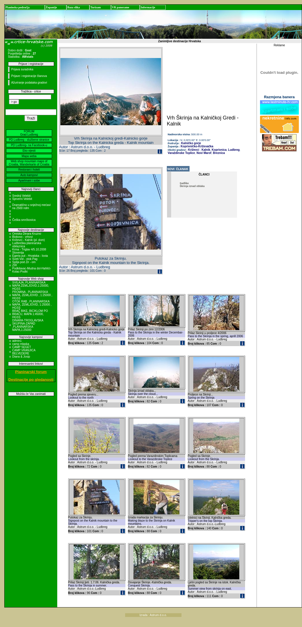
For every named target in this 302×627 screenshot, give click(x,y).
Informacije (148, 7)
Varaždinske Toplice (181, 153)
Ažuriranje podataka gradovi (29, 82)
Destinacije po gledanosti (30, 379)
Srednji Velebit (21, 195)
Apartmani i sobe (29, 180)
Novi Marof (203, 153)
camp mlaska (20, 344)
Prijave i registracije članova (29, 76)
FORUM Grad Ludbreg (29, 133)
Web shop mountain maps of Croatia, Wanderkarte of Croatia (29, 163)
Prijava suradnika (22, 69)
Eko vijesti (28, 150)
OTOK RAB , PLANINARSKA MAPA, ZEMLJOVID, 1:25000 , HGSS (32, 304)
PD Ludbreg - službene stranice (29, 139)
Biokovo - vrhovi (22, 236)
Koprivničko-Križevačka (197, 146)
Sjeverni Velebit (22, 198)
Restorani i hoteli (29, 169)
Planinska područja (17, 7)
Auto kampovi (29, 175)
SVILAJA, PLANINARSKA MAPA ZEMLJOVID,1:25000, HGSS (30, 285)
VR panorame (120, 7)
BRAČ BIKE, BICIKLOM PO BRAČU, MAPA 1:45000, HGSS (30, 314)
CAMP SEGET (21, 347)
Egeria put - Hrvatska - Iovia (30, 255)
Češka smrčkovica (24, 219)
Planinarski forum (31, 372)
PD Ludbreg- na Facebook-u (29, 145)
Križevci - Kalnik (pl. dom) (28, 240)
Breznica (218, 153)
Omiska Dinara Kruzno (26, 233)
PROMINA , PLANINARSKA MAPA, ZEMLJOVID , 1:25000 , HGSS (32, 295)
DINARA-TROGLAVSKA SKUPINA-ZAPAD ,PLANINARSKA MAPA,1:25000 (27, 325)
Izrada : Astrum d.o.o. (153, 615)
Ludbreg (233, 149)
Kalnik (205, 149)
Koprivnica (218, 149)
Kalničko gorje (190, 143)
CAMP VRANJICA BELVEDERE (23, 352)
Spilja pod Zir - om (24, 262)
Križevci (193, 149)
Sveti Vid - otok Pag (25, 259)
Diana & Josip (21, 356)
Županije (51, 7)
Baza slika (73, 7)
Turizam (95, 7)
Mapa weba (29, 156)
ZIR (14, 265)
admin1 (17, 340)
